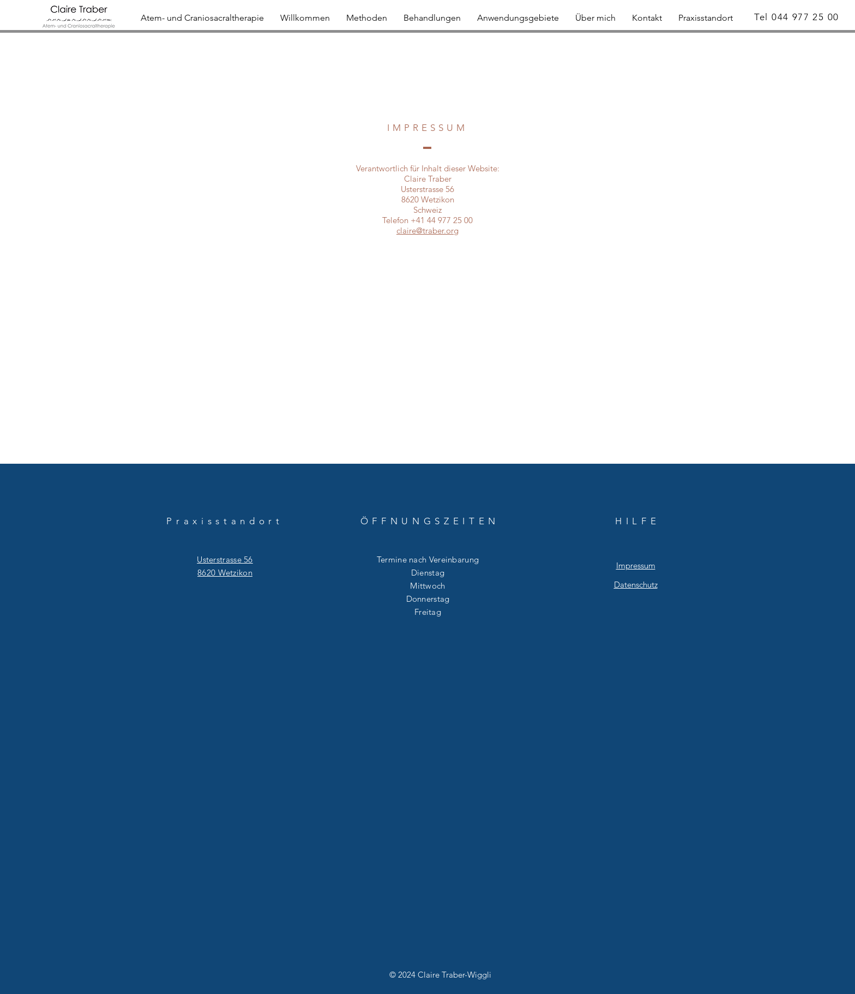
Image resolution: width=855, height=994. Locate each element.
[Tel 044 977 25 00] (797, 17)
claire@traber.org (427, 230)
